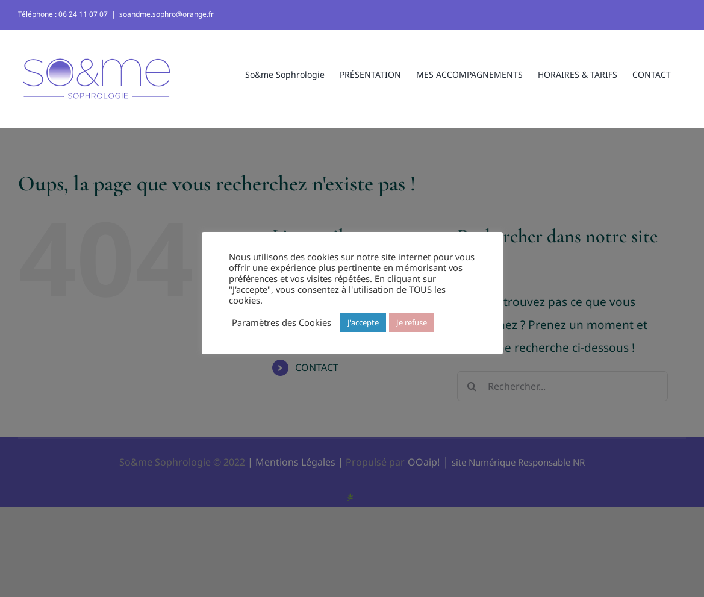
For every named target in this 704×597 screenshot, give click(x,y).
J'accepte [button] (363, 322)
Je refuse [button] (411, 322)
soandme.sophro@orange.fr (166, 14)
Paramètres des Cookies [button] (281, 322)
